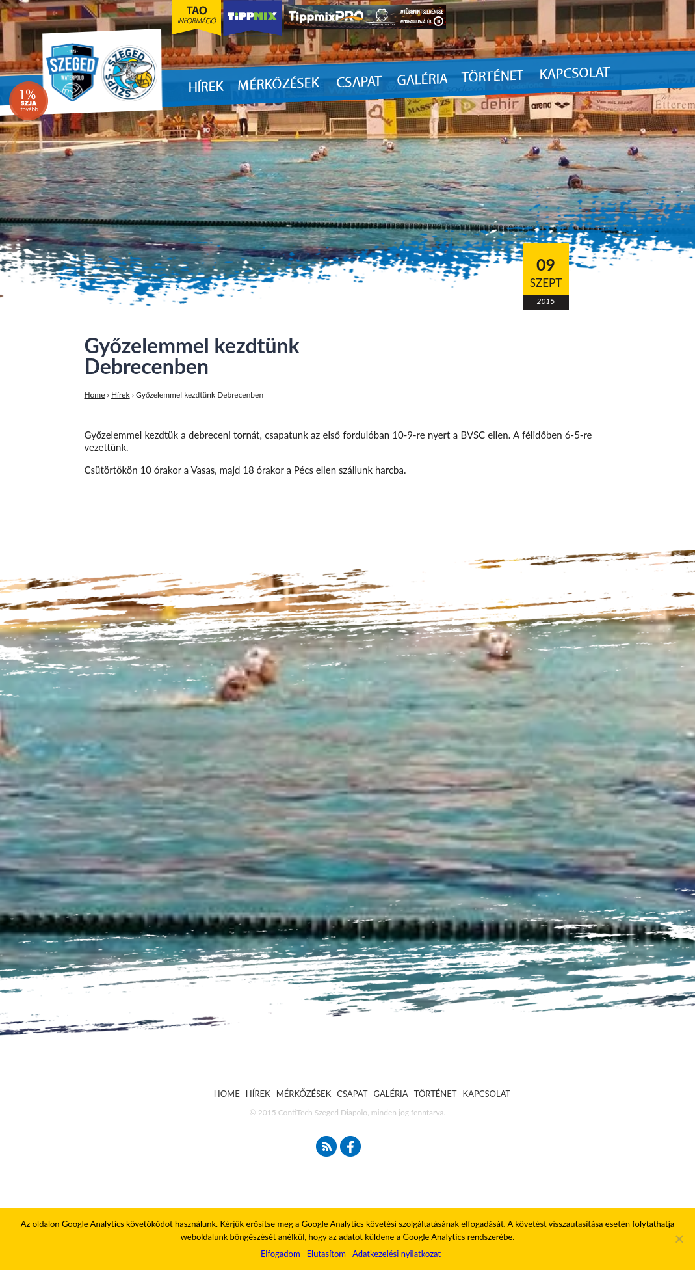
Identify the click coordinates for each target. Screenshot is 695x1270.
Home (95, 394)
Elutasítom (326, 1254)
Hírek (120, 394)
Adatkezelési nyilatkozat (396, 1254)
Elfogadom (280, 1254)
